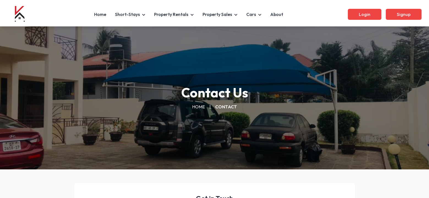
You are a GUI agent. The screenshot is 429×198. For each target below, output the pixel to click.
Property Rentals (174, 14)
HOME (198, 106)
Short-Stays (130, 14)
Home (100, 14)
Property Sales (220, 14)
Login (364, 14)
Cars (253, 14)
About (276, 14)
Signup (404, 14)
